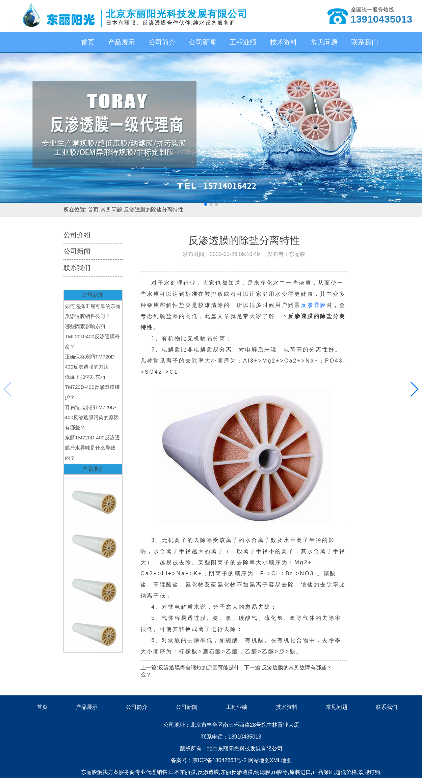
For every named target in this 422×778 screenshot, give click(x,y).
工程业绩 (243, 42)
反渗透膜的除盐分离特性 (153, 209)
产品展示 (121, 42)
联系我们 (364, 42)
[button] (205, 204)
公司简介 (162, 42)
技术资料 (283, 42)
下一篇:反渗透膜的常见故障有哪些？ (288, 667)
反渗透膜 (313, 305)
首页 (88, 42)
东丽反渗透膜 (236, 772)
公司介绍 (76, 234)
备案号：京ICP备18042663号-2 (209, 760)
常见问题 (324, 42)
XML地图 (281, 760)
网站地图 (259, 760)
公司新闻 (202, 42)
